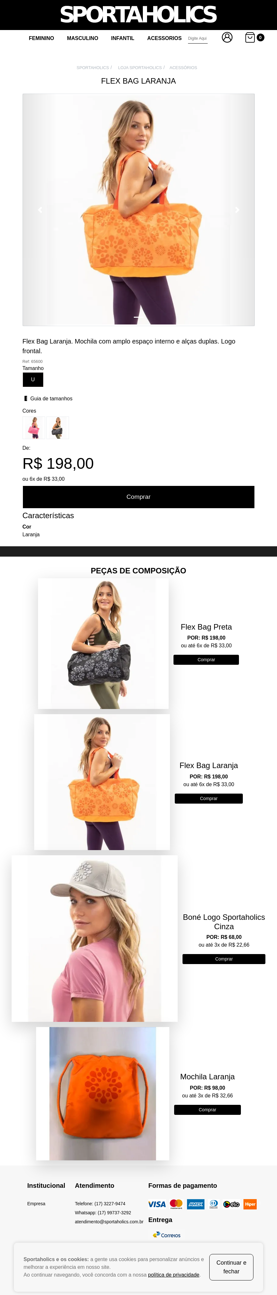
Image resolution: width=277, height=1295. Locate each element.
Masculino (82, 38)
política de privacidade (173, 1275)
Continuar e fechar (231, 1267)
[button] (40, 210)
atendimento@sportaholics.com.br (109, 1221)
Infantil (122, 38)
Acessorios (164, 38)
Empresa (36, 1203)
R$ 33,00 (54, 479)
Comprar (138, 496)
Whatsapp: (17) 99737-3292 (103, 1212)
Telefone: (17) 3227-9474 (100, 1203)
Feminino (41, 38)
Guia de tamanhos (48, 398)
